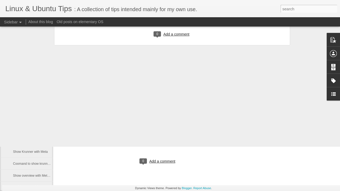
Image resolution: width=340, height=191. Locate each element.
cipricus (181, 139)
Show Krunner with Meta (30, 152)
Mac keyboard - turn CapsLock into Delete (43, 140)
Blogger (187, 188)
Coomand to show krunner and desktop (41, 164)
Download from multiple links (33, 116)
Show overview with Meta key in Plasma (41, 175)
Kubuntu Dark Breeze (101, 120)
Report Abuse (202, 188)
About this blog (40, 22)
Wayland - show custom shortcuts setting (42, 128)
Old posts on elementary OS (80, 22)
